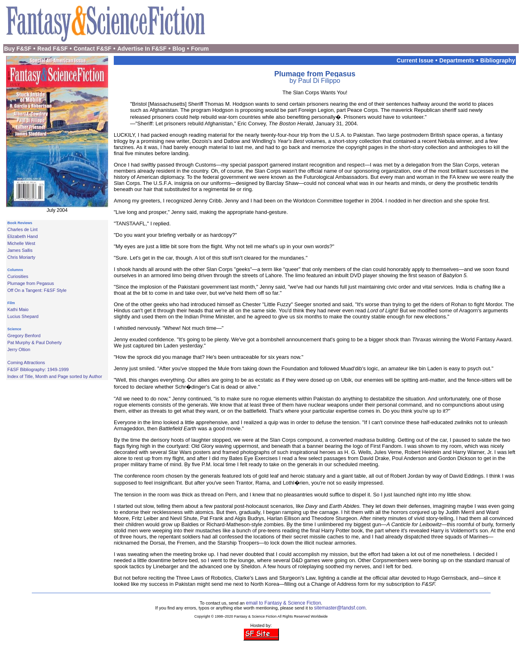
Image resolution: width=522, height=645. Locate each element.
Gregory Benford (23, 335)
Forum (200, 48)
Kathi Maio (18, 309)
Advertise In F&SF (142, 48)
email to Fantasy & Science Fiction (283, 603)
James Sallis (20, 250)
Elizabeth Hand (22, 236)
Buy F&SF (17, 48)
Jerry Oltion (18, 349)
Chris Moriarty (21, 257)
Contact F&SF (93, 48)
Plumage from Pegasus (30, 283)
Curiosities (17, 276)
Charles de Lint (22, 229)
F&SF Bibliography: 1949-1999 (38, 369)
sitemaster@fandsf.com (339, 608)
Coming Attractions (26, 362)
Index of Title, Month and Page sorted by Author (54, 376)
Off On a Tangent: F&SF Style (36, 290)
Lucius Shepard (22, 316)
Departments (456, 60)
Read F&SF (52, 48)
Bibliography (497, 60)
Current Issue (415, 60)
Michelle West (21, 243)
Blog (179, 48)
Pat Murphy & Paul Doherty (34, 342)
